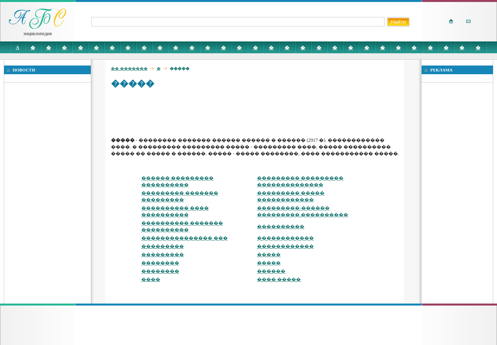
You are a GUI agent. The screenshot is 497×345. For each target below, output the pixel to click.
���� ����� (279, 279)
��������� (162, 246)
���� (150, 279)
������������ (285, 238)
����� (269, 254)
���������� (280, 226)
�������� (160, 263)
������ (271, 271)
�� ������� (129, 68)
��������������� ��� (184, 238)
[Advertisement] (254, 112)
